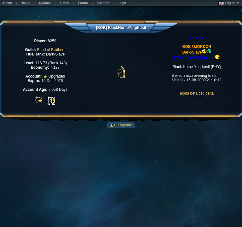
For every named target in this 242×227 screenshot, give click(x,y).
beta (194, 93)
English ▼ (228, 3)
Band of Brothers (51, 50)
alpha (185, 93)
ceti (202, 93)
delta (209, 93)
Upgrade (124, 125)
